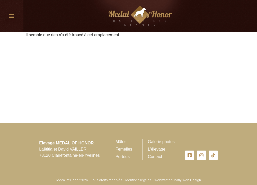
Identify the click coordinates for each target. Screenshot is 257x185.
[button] (11, 16)
